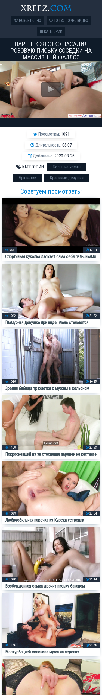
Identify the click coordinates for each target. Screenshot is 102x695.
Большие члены (67, 167)
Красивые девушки (67, 177)
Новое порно (27, 20)
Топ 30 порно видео (68, 20)
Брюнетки (27, 177)
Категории (51, 31)
